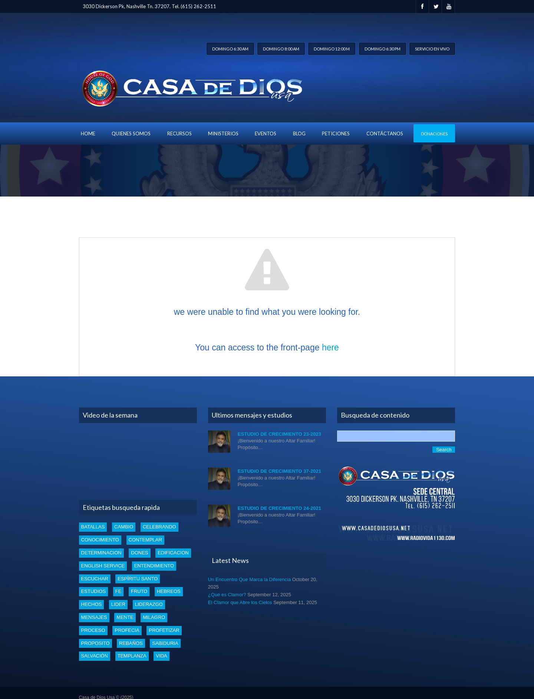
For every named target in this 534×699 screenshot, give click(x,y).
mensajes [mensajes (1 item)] (94, 617)
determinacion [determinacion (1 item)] (101, 552)
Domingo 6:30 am (230, 48)
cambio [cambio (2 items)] (123, 527)
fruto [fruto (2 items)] (139, 591)
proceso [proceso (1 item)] (93, 630)
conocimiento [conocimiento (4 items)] (100, 540)
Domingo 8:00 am (281, 48)
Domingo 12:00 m (332, 48)
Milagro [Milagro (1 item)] (154, 617)
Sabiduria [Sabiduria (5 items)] (165, 643)
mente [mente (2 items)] (125, 617)
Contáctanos (384, 133)
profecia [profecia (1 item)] (127, 630)
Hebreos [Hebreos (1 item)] (169, 591)
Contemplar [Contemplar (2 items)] (145, 540)
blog (299, 133)
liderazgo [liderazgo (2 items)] (149, 604)
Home (88, 133)
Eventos (265, 133)
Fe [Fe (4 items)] (118, 591)
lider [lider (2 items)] (118, 604)
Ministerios (223, 133)
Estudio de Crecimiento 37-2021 (279, 471)
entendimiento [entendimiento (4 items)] (154, 565)
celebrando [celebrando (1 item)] (159, 527)
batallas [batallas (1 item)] (93, 527)
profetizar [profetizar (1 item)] (164, 630)
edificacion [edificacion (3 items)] (173, 552)
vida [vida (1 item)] (161, 656)
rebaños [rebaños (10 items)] (131, 643)
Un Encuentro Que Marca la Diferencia (249, 579)
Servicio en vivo (432, 48)
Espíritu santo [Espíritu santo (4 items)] (138, 578)
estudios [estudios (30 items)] (93, 591)
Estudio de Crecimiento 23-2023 (279, 434)
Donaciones (434, 133)
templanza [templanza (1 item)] (132, 656)
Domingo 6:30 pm (382, 48)
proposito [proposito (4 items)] (95, 643)
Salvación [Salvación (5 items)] (94, 656)
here (330, 347)
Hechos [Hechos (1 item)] (91, 604)
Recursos (179, 133)
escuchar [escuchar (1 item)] (94, 578)
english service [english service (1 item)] (103, 565)
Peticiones (336, 133)
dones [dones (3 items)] (139, 552)
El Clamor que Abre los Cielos (240, 602)
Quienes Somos (131, 133)
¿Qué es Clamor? (227, 594)
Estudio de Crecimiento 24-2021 (279, 508)
